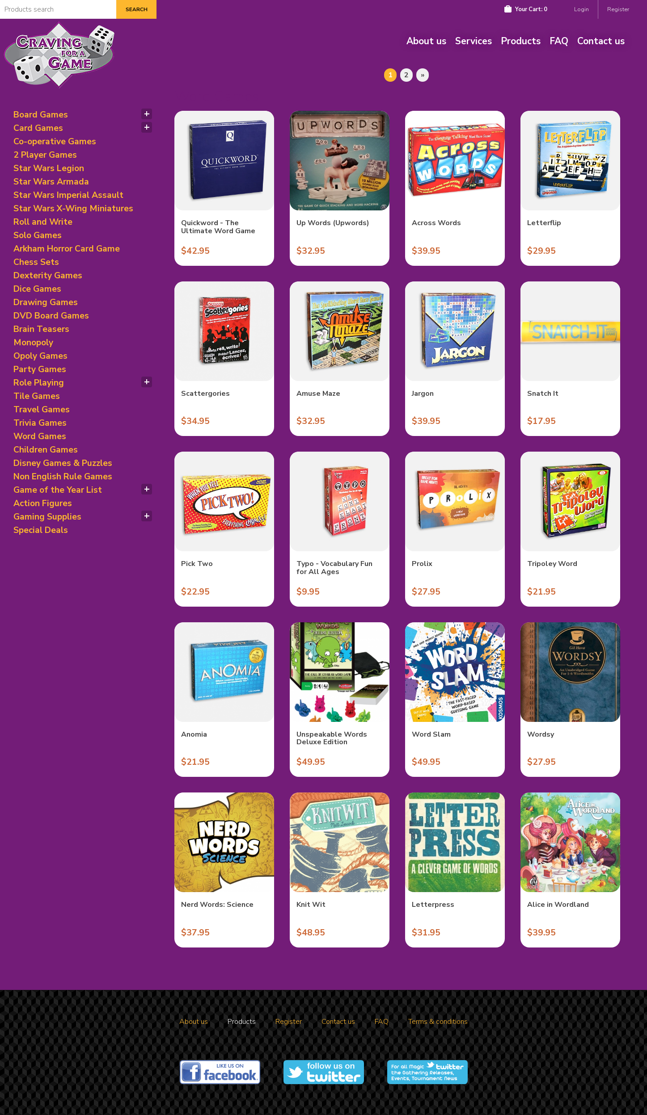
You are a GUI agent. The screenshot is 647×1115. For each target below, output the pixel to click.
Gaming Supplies (47, 516)
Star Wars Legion (48, 168)
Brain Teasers (41, 329)
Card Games (38, 128)
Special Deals (40, 530)
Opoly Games (40, 356)
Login (581, 9)
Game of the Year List (57, 490)
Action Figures (42, 503)
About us (426, 41)
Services (473, 41)
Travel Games (41, 409)
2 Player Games (45, 155)
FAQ (559, 41)
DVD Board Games (51, 315)
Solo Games (37, 235)
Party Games (39, 369)
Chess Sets (36, 262)
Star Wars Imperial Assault (68, 195)
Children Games (45, 449)
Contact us (601, 41)
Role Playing (38, 382)
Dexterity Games (47, 275)
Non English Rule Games (62, 476)
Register (618, 9)
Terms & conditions (438, 1022)
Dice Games (37, 289)
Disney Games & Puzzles (62, 463)
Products (521, 41)
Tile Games (36, 396)
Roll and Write (42, 222)
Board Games (40, 114)
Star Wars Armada (51, 181)
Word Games (39, 436)
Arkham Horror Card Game (66, 248)
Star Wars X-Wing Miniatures (73, 208)
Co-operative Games (54, 141)
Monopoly (33, 342)
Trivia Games (40, 423)
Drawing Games (45, 302)
